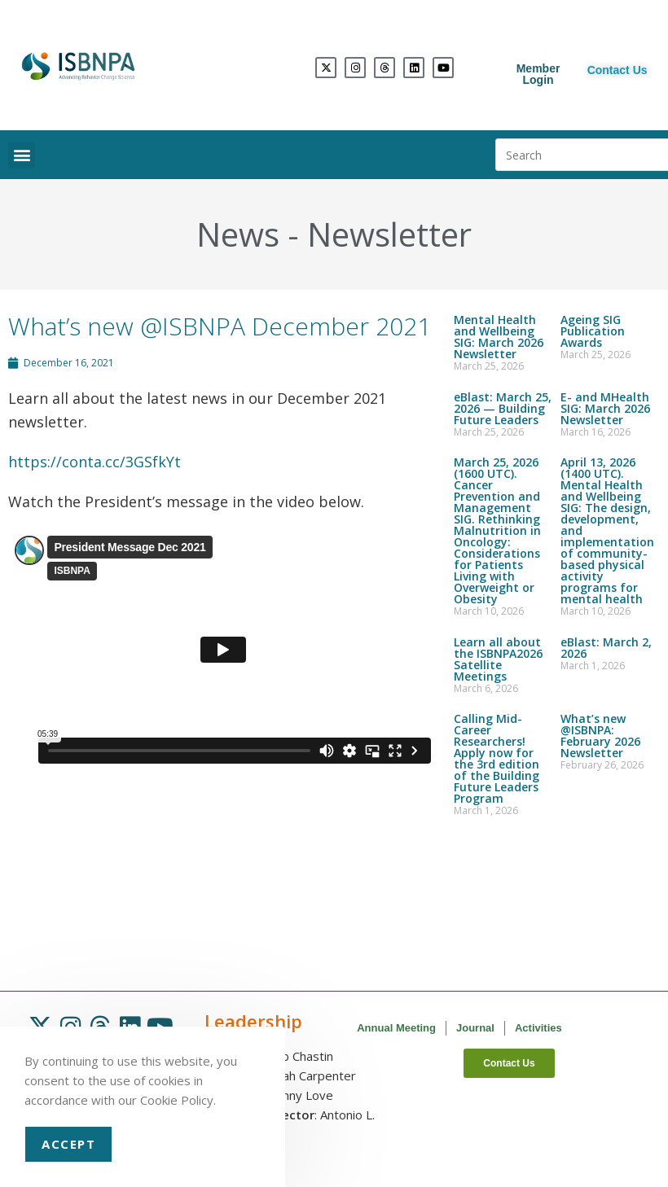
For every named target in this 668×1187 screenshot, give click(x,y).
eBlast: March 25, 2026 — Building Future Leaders (503, 408)
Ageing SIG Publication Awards (592, 331)
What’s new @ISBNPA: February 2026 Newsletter (600, 735)
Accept (68, 1144)
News (237, 234)
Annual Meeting (396, 1028)
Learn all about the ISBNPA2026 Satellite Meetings (498, 659)
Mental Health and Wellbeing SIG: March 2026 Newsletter (498, 336)
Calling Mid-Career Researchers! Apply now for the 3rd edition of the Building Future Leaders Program (496, 758)
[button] (21, 155)
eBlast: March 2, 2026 (606, 647)
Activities (538, 1028)
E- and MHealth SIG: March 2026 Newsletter (605, 408)
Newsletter (389, 234)
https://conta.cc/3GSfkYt (94, 461)
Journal (475, 1028)
